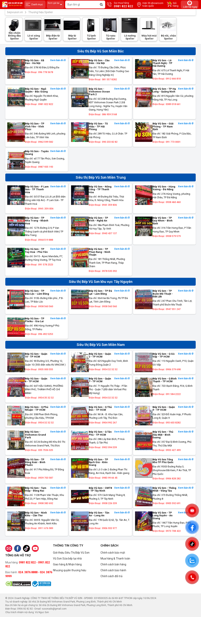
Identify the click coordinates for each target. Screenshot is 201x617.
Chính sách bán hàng (113, 564)
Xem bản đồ (58, 60)
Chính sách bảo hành (113, 570)
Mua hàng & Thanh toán (115, 558)
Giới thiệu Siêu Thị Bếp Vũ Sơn (71, 552)
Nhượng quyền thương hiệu (69, 570)
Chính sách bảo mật (112, 552)
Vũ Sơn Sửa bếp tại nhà (67, 558)
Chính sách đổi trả (111, 576)
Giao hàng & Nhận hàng (67, 564)
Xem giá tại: (55, 4)
